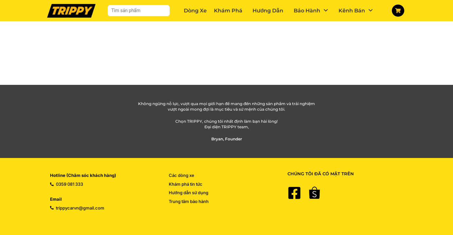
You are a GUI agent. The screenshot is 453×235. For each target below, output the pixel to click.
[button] (310, 10)
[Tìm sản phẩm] (139, 10)
